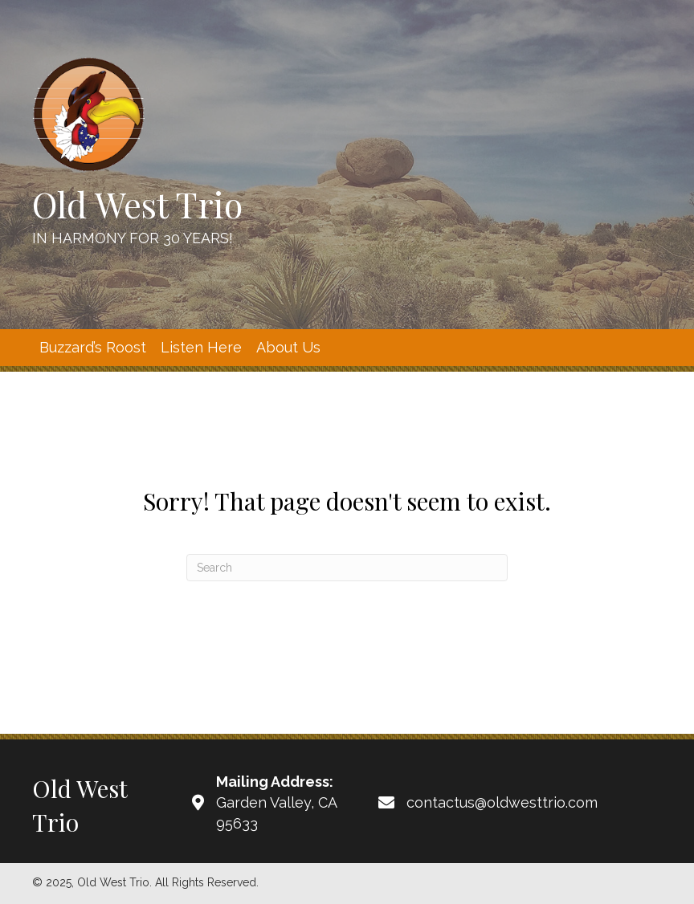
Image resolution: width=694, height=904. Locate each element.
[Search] (347, 567)
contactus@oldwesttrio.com (502, 802)
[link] (92, 347)
